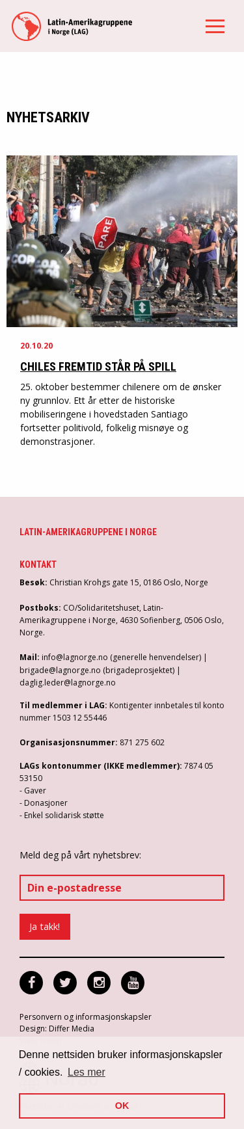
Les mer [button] (86, 1072)
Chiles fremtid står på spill (98, 366)
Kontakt (38, 564)
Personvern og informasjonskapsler (86, 1016)
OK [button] (122, 1105)
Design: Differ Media (57, 1028)
